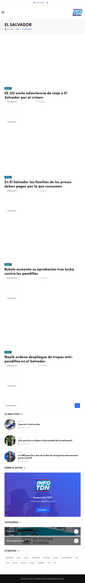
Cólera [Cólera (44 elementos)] (26, 558)
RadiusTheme (58, 579)
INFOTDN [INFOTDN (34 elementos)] (46, 558)
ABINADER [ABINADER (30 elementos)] (9, 558)
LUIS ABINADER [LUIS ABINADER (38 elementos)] (66, 558)
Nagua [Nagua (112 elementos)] (32, 563)
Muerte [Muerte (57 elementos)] (15, 563)
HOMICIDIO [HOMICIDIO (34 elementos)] (36, 558)
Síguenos (42, 510)
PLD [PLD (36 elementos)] (49, 563)
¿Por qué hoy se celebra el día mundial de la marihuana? (45, 441)
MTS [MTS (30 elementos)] (7, 563)
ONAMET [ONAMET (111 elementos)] (41, 563)
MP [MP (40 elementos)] (76, 558)
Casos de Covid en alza (29, 424)
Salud (20, 421)
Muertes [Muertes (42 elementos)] (24, 563)
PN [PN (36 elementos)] (55, 563)
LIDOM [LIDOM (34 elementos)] (55, 558)
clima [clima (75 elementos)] (19, 558)
